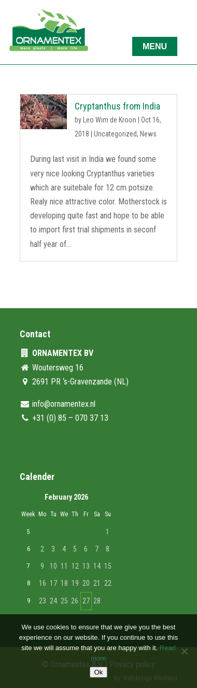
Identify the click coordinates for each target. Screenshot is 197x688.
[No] (184, 651)
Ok (98, 672)
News (148, 134)
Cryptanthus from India (117, 106)
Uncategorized (115, 134)
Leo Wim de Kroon (109, 120)
